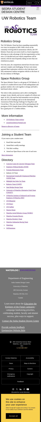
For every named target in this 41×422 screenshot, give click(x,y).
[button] (31, 3)
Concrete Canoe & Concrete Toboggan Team (20, 164)
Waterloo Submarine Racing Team (17, 222)
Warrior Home (10, 210)
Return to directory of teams (10, 126)
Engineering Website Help (13, 330)
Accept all (13, 416)
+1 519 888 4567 (21, 348)
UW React (9, 204)
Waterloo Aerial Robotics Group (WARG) (19, 213)
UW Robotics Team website (15, 119)
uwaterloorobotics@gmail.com (16, 123)
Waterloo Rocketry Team (14, 219)
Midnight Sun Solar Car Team (15, 181)
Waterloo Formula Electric (14, 216)
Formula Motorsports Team (15, 170)
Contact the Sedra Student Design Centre (20, 321)
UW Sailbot (10, 207)
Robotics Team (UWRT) (14, 184)
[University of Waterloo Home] (7, 3)
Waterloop (9, 225)
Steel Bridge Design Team (14, 187)
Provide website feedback (13, 327)
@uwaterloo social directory (20, 392)
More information (7, 155)
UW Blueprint (10, 201)
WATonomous (10, 228)
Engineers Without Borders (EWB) (17, 167)
